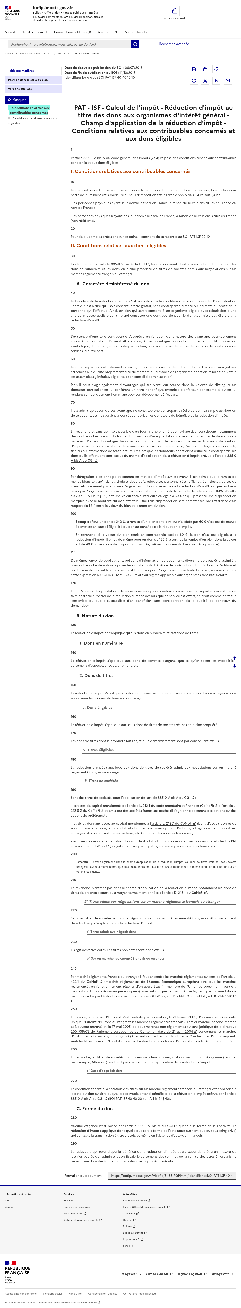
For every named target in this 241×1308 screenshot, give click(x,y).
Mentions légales (53, 1294)
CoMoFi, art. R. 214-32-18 (213, 996)
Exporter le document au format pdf (194, 69)
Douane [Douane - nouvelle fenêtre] (127, 1220)
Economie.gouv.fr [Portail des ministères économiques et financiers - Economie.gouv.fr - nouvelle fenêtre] (133, 1233)
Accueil (10, 32)
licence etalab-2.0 (86, 1302)
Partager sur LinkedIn (216, 81)
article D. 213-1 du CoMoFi (183, 892)
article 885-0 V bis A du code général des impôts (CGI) (116, 157)
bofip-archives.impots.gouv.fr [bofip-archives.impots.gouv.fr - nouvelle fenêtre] (81, 1220)
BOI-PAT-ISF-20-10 (196, 236)
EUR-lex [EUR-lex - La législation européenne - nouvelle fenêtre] (127, 1226)
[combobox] (69, 44)
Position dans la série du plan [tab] (28, 80)
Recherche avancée (174, 43)
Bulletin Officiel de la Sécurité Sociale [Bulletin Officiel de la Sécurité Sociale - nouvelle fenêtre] (144, 1207)
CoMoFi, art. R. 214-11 (169, 996)
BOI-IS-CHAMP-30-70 (118, 574)
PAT (50, 53)
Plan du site (75, 1294)
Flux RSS (68, 1200)
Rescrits (102, 32)
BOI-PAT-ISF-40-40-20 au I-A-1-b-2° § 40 (139, 1098)
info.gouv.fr (128, 1274)
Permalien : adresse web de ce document (216, 69)
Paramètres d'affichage (142, 1294)
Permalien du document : (83, 1175)
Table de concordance (77, 1207)
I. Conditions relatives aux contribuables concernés (29, 110)
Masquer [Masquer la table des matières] (19, 99)
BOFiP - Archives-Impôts (130, 32)
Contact (9, 1207)
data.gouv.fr (221, 1274)
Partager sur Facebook (194, 81)
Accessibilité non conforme (21, 1294)
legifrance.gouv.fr (190, 1274)
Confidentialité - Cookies (103, 1294)
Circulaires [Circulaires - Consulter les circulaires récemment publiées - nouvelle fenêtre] (129, 1213)
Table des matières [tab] (21, 71)
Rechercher (135, 44)
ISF (60, 53)
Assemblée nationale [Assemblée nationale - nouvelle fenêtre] (135, 1200)
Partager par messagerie (228, 81)
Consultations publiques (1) (72, 32)
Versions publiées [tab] (20, 89)
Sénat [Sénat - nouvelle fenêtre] (126, 1246)
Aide (7, 1200)
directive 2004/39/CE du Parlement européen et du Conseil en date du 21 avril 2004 (153, 1029)
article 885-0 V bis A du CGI (122, 264)
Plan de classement (31, 53)
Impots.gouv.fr (131, 1239)
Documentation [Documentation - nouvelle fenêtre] (73, 1213)
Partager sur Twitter (205, 81)
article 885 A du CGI (183, 194)
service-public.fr (157, 1274)
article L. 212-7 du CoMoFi (171, 823)
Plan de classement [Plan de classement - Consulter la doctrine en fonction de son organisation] (34, 32)
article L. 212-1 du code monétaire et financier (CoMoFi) (171, 805)
